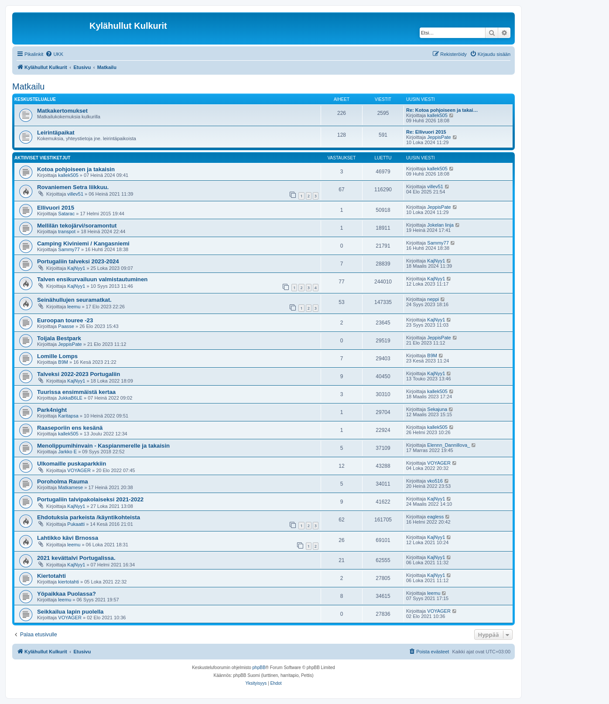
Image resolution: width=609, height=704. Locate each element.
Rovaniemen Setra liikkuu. (73, 187)
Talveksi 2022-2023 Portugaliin (78, 374)
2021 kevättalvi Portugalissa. (76, 558)
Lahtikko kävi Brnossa (67, 538)
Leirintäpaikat (56, 132)
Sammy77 (69, 249)
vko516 (434, 480)
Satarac (66, 213)
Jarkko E (67, 451)
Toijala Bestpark (59, 338)
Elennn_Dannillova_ (448, 445)
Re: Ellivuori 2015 (426, 132)
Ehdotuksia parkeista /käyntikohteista (88, 517)
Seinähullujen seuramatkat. (74, 300)
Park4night (52, 410)
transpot (66, 231)
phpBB (259, 667)
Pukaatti (76, 524)
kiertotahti (68, 581)
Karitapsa (68, 415)
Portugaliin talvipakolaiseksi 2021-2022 (90, 499)
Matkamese (70, 487)
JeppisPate (439, 137)
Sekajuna (437, 409)
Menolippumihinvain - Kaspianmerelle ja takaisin (103, 445)
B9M (63, 362)
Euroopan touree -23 (65, 320)
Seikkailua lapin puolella (70, 611)
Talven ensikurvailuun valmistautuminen (92, 279)
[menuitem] (54, 54)
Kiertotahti (51, 576)
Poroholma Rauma (62, 481)
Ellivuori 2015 (55, 207)
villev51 (75, 194)
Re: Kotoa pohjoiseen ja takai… (442, 110)
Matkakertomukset (62, 110)
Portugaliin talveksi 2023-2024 (78, 261)
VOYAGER (79, 470)
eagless (435, 516)
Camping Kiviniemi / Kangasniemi (83, 243)
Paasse (66, 326)
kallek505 (437, 115)
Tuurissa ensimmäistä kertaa (76, 392)
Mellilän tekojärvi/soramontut (76, 225)
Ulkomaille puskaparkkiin (71, 463)
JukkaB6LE (70, 397)
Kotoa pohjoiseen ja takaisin (76, 169)
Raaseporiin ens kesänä (70, 427)
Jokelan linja (440, 225)
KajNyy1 (76, 268)
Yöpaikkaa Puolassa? (66, 593)
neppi (433, 299)
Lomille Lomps (57, 356)
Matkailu (28, 86)
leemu (73, 306)
